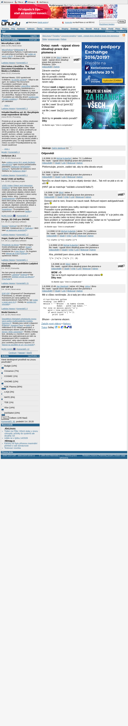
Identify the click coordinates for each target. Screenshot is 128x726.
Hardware (21, 29)
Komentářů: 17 (22, 235)
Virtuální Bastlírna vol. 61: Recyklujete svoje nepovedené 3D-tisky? (20, 113)
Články (39, 29)
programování (53, 39)
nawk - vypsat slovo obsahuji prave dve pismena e (98, 36)
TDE (5, 402)
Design (5, 226)
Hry (82, 29)
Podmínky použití (106, 455)
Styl (3, 31)
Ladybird (15, 275)
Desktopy (74, 29)
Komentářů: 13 (23, 349)
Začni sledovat (58, 148)
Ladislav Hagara (8, 63)
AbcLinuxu (10, 428)
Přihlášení (110, 31)
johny (87, 286)
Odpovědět (47, 67)
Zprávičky (6, 36)
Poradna (5, 29)
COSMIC (7, 376)
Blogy (57, 29)
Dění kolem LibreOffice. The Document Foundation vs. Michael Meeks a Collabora (18, 68)
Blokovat (71, 163)
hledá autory (43, 22)
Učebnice (48, 29)
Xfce (5, 407)
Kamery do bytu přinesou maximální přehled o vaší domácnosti (20, 444)
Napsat (21, 353)
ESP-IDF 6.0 (7, 287)
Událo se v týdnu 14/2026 (16, 438)
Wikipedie (19, 50)
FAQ (13, 29)
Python (63, 39)
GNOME (7, 381)
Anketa (5, 356)
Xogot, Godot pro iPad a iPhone (17, 238)
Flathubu (28, 228)
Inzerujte (68, 22)
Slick (58, 57)
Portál (110, 29)
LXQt (5, 392)
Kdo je (96, 29)
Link (64, 163)
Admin (57, 67)
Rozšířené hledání (107, 24)
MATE (6, 397)
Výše (66, 197)
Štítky (44, 39)
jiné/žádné (8, 413)
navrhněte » (33, 356)
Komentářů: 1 (22, 175)
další (28, 325)
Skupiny (65, 29)
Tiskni (44, 331)
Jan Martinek (62, 286)
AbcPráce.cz (42, 2)
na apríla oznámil (18, 80)
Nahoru (67, 327)
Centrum (13, 353)
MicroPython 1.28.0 (10, 43)
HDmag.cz (30, 2)
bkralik (4, 152)
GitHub (5, 169)
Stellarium (15, 167)
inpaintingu (6, 209)
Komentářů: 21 (22, 283)
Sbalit (57, 163)
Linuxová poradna (68, 36)
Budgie (6, 366)
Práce (117, 29)
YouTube (6, 279)
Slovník (89, 29)
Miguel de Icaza (13, 253)
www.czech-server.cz (26, 455)
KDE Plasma (9, 387)
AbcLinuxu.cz (7, 2)
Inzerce (94, 455)
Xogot (28, 247)
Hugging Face (17, 325)
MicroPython (7, 50)
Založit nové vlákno (51, 327)
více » (7, 105)
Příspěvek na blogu (10, 245)
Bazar (103, 29)
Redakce (86, 455)
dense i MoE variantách (12, 332)
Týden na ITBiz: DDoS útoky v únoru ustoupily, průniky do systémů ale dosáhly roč (21, 433)
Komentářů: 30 (8, 421)
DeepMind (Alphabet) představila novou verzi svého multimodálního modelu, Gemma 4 (19, 321)
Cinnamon (8, 371)
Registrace (121, 31)
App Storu (19, 251)
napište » (34, 36)
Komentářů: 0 (22, 63)
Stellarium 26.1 (8, 156)
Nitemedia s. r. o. (57, 455)
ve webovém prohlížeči (16, 230)
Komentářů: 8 (22, 216)
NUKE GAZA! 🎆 (8, 216)
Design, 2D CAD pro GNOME (15, 219)
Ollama (6, 325)
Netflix (28, 211)
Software (30, 29)
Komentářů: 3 (22, 108)
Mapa (124, 29)
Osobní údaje (119, 455)
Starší (29, 353)
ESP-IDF (6, 293)
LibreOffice (25, 86)
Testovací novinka (12, 448)
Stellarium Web (18, 171)
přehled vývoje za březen (23, 277)
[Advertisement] (54, 135)
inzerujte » (34, 40)
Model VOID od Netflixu (12, 179)
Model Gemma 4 (9, 312)
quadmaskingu (8, 198)
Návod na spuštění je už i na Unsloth (18, 345)
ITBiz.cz (19, 2)
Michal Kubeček (63, 158)
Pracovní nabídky (10, 40)
